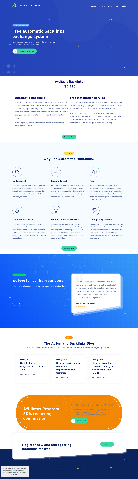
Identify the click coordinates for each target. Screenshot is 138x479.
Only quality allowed (101, 219)
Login (124, 6)
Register (107, 444)
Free (92, 181)
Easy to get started (22, 219)
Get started (78, 421)
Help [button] (116, 6)
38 (33, 374)
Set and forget (59, 181)
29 (27, 374)
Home (93, 6)
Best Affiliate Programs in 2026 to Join (31, 366)
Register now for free (23, 51)
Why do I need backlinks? (65, 219)
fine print (13, 470)
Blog (110, 6)
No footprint (19, 181)
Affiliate (102, 6)
